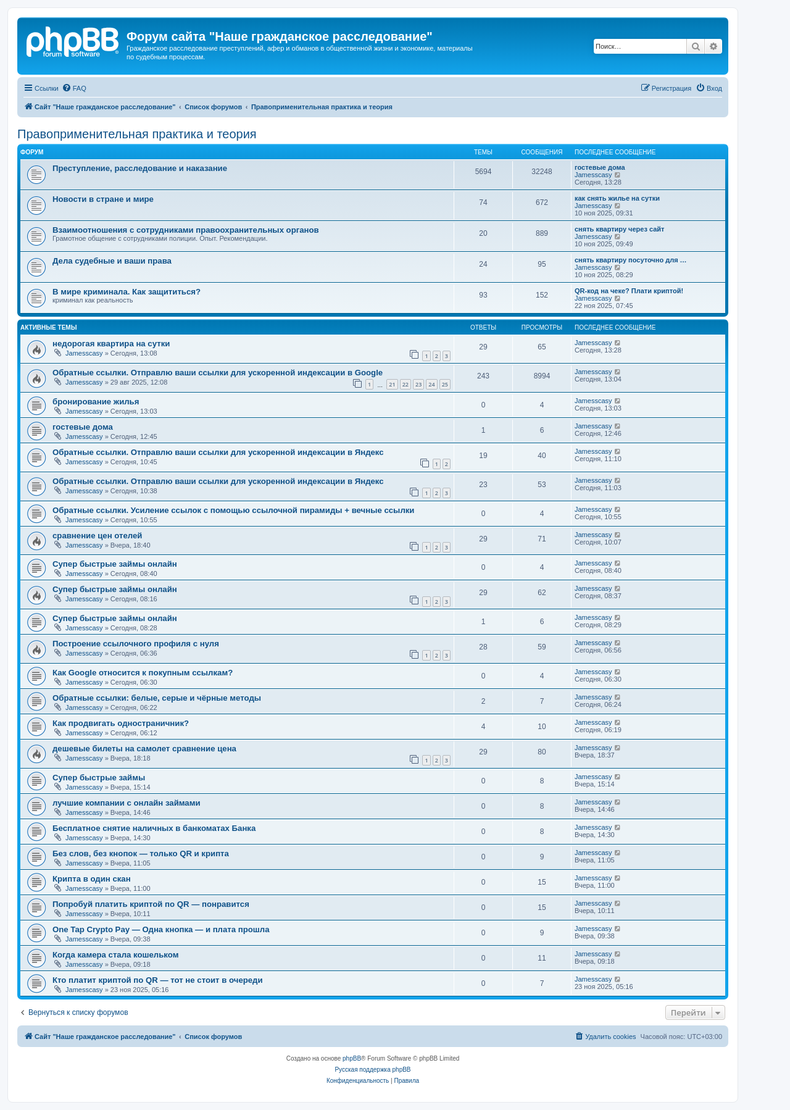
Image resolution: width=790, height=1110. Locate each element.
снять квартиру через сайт (619, 229)
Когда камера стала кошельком (115, 954)
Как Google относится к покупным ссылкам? (142, 672)
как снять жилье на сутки (617, 198)
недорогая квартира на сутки (111, 343)
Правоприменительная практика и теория (137, 134)
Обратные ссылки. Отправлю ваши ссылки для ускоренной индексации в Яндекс (218, 452)
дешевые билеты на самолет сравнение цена (144, 748)
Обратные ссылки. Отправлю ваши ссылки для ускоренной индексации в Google (217, 372)
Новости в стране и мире (103, 199)
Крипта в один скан (91, 878)
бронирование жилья (95, 401)
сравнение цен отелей (97, 535)
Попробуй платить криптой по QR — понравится (150, 904)
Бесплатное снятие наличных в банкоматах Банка (154, 828)
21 (392, 384)
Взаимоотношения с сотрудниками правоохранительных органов (185, 230)
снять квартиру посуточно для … (631, 260)
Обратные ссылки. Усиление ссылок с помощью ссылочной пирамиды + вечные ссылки (233, 510)
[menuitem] (74, 88)
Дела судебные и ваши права (112, 260)
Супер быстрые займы (98, 777)
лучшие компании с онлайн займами (126, 802)
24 (431, 384)
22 (405, 384)
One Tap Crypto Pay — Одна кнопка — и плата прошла (161, 929)
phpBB (352, 1058)
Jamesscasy (593, 174)
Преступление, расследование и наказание (139, 168)
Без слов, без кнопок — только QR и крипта (140, 853)
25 (445, 384)
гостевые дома (600, 167)
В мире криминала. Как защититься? (126, 291)
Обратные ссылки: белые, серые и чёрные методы (156, 698)
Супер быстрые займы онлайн (114, 564)
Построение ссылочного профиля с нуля (135, 643)
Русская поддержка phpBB (372, 1069)
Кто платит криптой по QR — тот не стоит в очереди (157, 980)
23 (418, 384)
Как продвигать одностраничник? (120, 723)
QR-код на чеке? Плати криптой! (629, 290)
